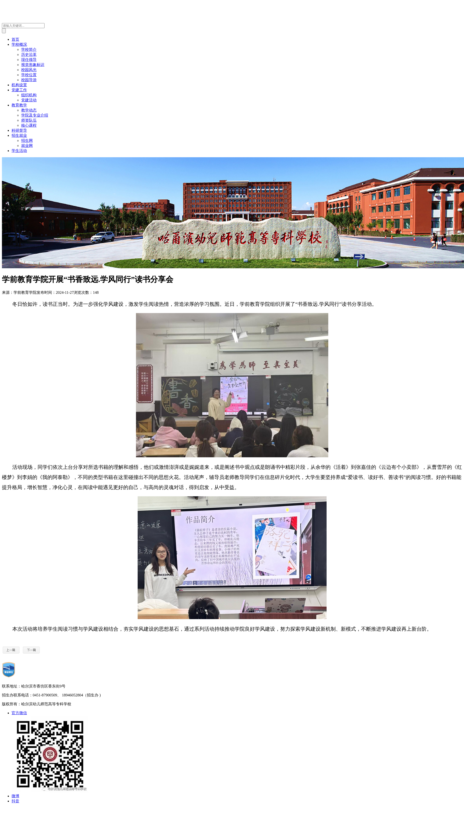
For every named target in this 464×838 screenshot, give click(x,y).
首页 (15, 39)
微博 (15, 796)
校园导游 (29, 80)
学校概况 (19, 44)
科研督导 (19, 130)
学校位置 (29, 75)
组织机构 (29, 95)
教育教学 (19, 105)
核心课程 (29, 125)
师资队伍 (29, 120)
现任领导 (29, 60)
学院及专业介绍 (34, 115)
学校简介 (29, 49)
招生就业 (19, 135)
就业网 (27, 146)
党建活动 (29, 100)
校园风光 (29, 70)
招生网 (27, 140)
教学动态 (29, 110)
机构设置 (19, 85)
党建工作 (19, 90)
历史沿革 (29, 54)
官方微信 (19, 713)
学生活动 (19, 151)
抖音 (15, 801)
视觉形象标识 (32, 65)
